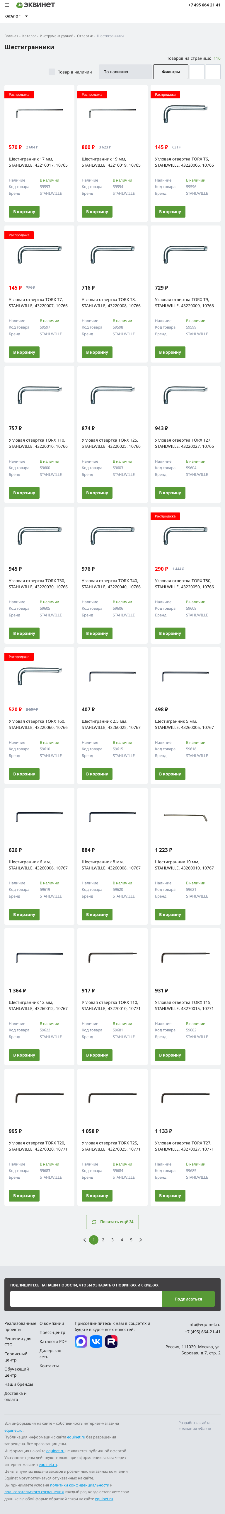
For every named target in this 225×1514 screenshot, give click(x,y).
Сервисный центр (16, 1357)
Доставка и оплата (15, 1396)
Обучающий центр (16, 1372)
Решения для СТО (17, 1341)
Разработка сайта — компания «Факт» (196, 1425)
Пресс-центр (52, 1332)
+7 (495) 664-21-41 (203, 1331)
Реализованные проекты (19, 1326)
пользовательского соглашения (34, 1491)
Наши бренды (18, 1384)
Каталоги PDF (53, 1341)
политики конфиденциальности (79, 1485)
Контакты (49, 1365)
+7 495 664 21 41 (204, 5)
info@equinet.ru (204, 1324)
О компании (52, 1323)
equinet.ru (13, 1430)
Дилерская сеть (50, 1353)
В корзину (24, 211)
